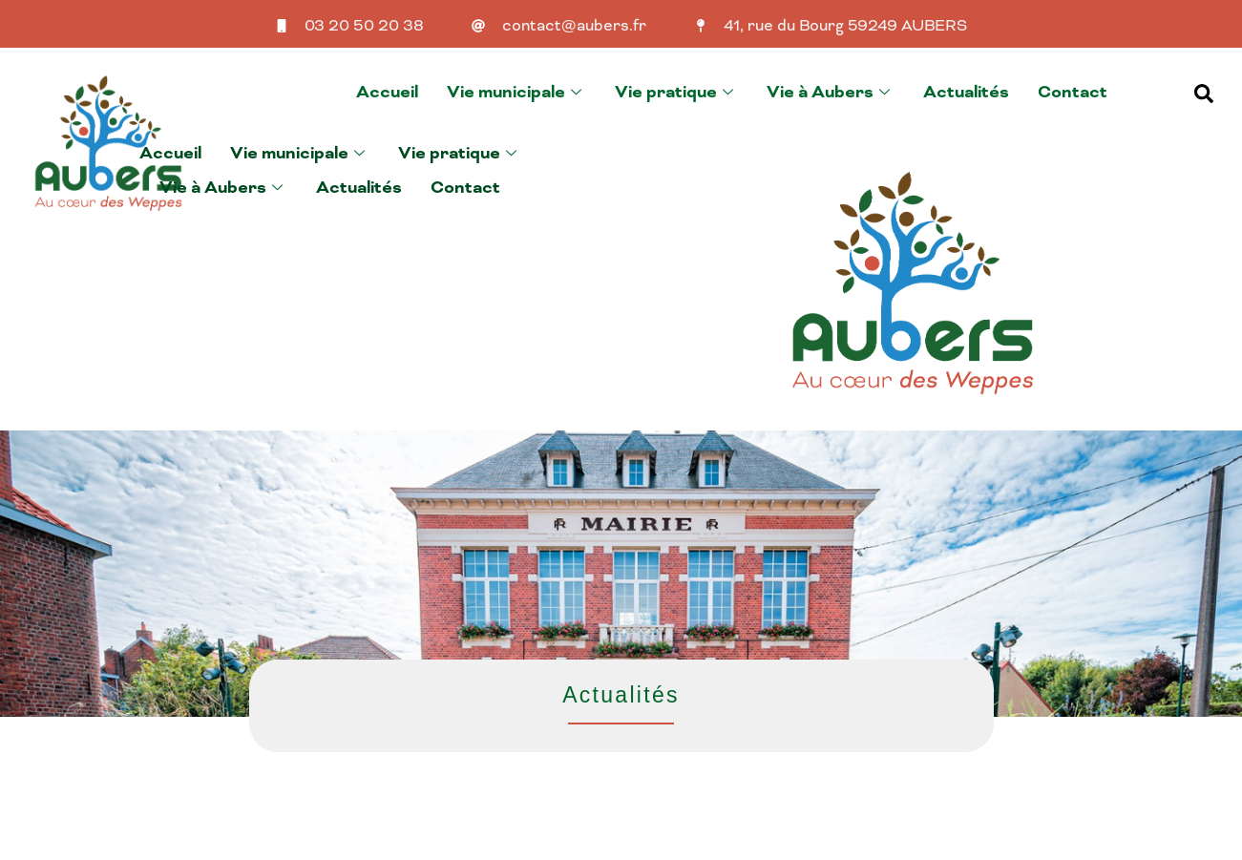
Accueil (387, 91)
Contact (1072, 91)
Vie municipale (516, 91)
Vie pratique (676, 91)
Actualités (966, 91)
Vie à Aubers (831, 91)
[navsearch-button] (1204, 92)
